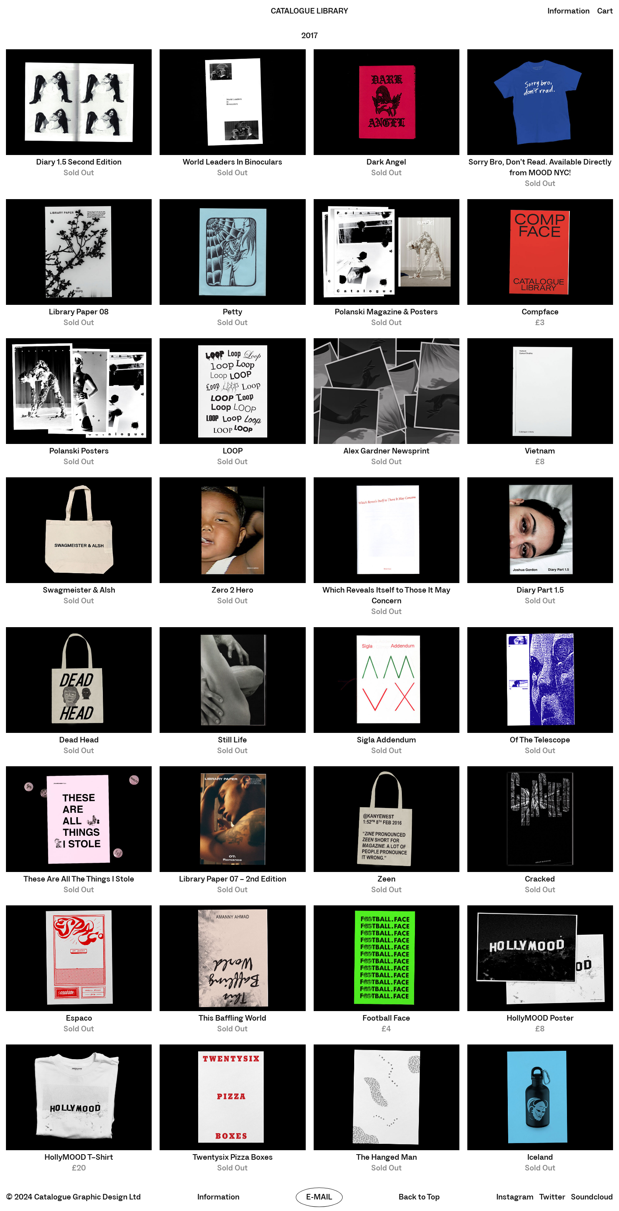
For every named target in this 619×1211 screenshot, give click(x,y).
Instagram (515, 1197)
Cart (605, 11)
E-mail (319, 1197)
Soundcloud (592, 1197)
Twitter (552, 1197)
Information (569, 11)
